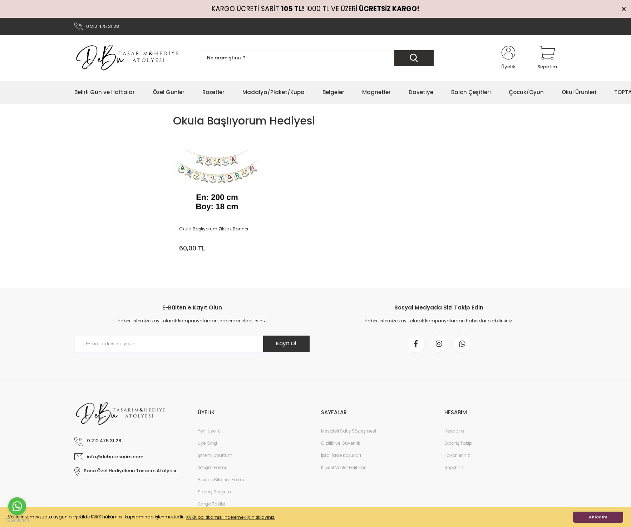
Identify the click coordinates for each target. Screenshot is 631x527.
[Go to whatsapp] (17, 506)
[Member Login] (508, 58)
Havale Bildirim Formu (222, 480)
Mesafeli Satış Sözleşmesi (348, 431)
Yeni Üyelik (209, 431)
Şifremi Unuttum (215, 455)
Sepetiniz (454, 467)
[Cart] (547, 58)
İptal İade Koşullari (341, 455)
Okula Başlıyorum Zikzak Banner (213, 229)
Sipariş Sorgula (214, 492)
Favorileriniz (457, 455)
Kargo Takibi (211, 504)
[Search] (316, 58)
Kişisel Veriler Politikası (344, 467)
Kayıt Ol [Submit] (286, 343)
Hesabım (454, 431)
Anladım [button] (598, 517)
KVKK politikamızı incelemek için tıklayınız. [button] (230, 517)
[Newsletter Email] (192, 344)
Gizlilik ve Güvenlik (340, 443)
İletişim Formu (213, 467)
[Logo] (128, 58)
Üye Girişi (207, 443)
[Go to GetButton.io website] (17, 520)
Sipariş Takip (458, 443)
